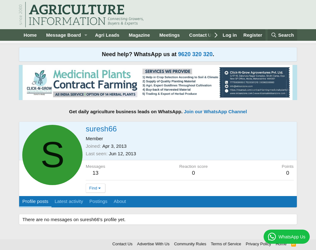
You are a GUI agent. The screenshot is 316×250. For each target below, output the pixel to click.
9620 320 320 (195, 54)
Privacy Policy (258, 244)
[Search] (282, 35)
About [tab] (120, 201)
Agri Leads (107, 35)
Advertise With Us (153, 244)
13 (96, 173)
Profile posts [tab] (35, 201)
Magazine (139, 35)
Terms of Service (226, 244)
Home (30, 35)
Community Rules (190, 244)
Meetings (169, 35)
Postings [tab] (98, 201)
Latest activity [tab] (69, 201)
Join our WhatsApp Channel (215, 111)
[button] (86, 35)
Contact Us (201, 35)
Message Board (63, 35)
